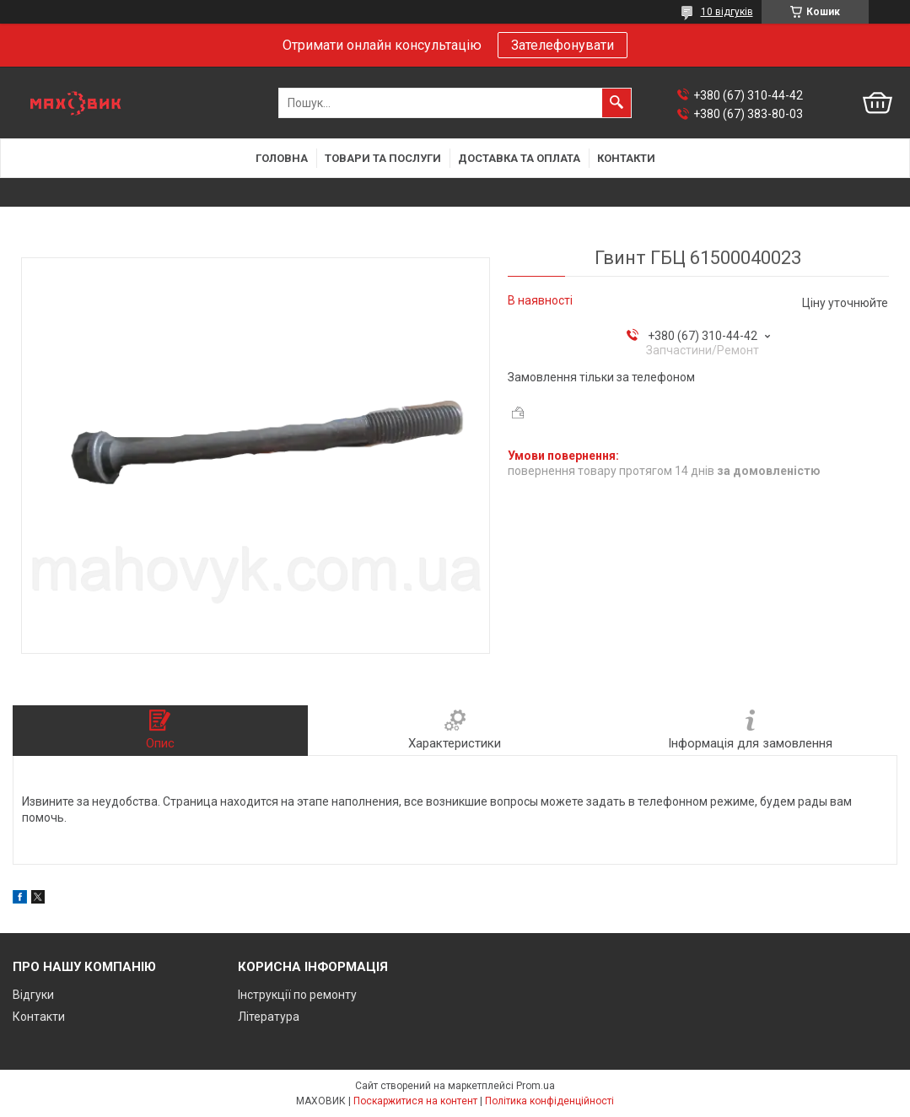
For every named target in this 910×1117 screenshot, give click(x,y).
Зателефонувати (562, 45)
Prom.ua (535, 1086)
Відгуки (33, 994)
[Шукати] (616, 103)
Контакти (626, 158)
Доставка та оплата (519, 158)
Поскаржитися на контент (415, 1101)
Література (268, 1016)
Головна (282, 158)
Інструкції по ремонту (297, 994)
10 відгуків (727, 12)
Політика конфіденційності (549, 1101)
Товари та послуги (383, 158)
